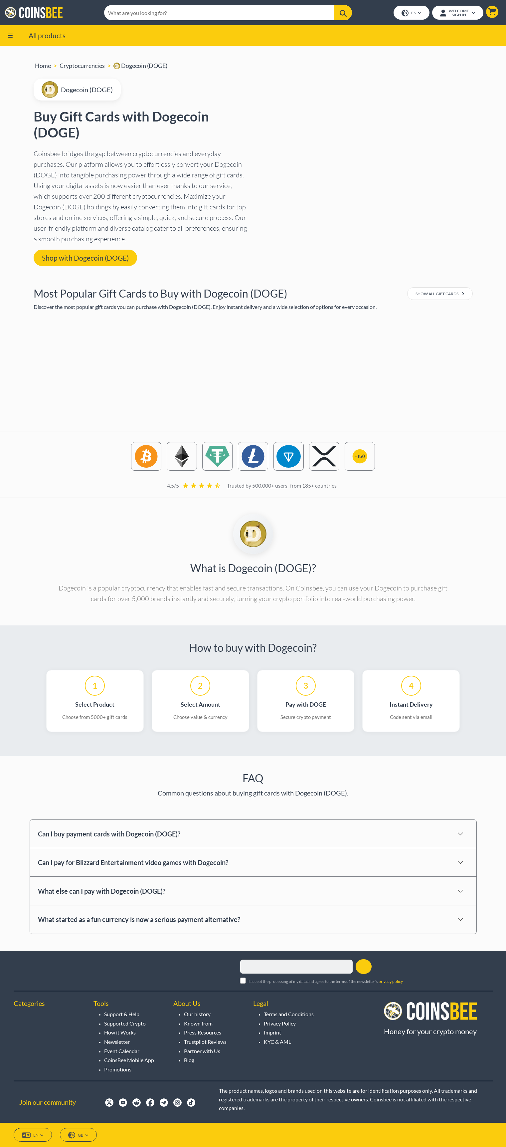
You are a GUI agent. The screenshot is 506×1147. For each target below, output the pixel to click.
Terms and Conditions (289, 1014)
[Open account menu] (457, 13)
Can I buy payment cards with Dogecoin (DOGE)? (109, 834)
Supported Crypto (125, 1023)
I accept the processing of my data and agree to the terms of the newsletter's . (326, 981)
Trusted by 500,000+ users (257, 486)
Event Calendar (121, 1051)
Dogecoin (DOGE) (140, 66)
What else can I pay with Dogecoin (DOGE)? (101, 891)
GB (78, 1135)
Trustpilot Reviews (205, 1041)
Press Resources (202, 1032)
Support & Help (121, 1014)
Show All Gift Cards (440, 294)
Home (43, 66)
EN (411, 13)
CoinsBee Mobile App (129, 1060)
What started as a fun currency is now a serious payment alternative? (139, 920)
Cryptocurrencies (82, 66)
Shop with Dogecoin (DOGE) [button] (85, 258)
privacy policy (391, 981)
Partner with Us (202, 1051)
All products (47, 36)
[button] (492, 12)
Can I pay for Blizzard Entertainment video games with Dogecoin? (133, 863)
